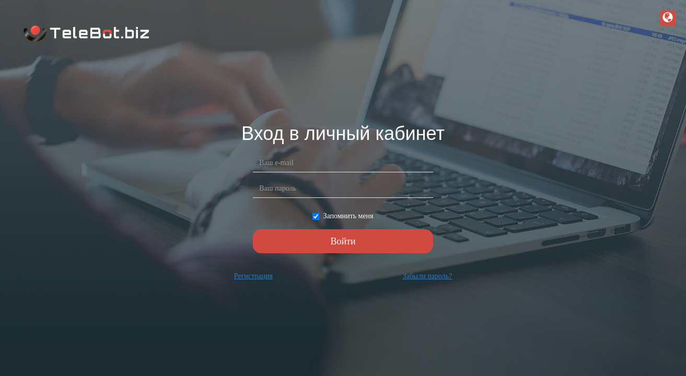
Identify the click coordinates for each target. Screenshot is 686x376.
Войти (342, 241)
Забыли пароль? (427, 276)
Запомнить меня (342, 216)
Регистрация (253, 276)
